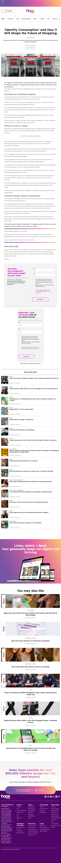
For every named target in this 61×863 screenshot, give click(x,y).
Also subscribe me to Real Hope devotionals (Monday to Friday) (43, 280)
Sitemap (53, 827)
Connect (42, 19)
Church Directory (31, 827)
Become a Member (55, 810)
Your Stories (53, 819)
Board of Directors (55, 808)
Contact (54, 19)
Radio (3, 19)
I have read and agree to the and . (43, 291)
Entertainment (26, 19)
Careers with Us (54, 812)
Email (34, 273)
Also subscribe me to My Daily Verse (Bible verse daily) (44, 285)
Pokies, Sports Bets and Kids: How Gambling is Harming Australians (30, 481)
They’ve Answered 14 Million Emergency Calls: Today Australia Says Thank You (34, 378)
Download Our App (44, 808)
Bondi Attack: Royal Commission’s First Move (23, 461)
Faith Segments (43, 812)
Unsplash (31, 240)
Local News (12, 449)
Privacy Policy (39, 291)
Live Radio (19, 806)
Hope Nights (30, 814)
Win (48, 19)
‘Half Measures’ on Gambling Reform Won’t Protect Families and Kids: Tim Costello (30, 749)
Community (19, 817)
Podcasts (10, 19)
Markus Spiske (23, 240)
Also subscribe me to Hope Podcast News (44, 283)
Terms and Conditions (32, 348)
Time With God (20, 831)
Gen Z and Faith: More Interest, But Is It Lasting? (30, 667)
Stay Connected (54, 823)
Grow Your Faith (31, 834)
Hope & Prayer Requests (33, 833)
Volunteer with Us (55, 814)
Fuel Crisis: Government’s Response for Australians (25, 523)
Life (30, 690)
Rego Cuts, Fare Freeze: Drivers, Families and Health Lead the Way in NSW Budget (30, 614)
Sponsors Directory (32, 829)
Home (28, 37)
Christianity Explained (21, 810)
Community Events (32, 825)
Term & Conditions (44, 827)
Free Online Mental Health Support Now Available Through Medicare (30, 492)
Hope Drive (30, 812)
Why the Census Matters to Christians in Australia (30, 641)
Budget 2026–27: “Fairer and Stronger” (21, 409)
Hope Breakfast (31, 806)
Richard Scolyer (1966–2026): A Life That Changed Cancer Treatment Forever (33, 388)
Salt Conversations (21, 832)
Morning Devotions (20, 827)
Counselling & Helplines (33, 831)
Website (6, 259)
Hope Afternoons (31, 810)
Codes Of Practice (43, 831)
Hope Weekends (31, 816)
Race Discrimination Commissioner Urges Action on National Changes (31, 471)
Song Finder (42, 810)
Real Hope (19, 829)
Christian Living (30, 638)
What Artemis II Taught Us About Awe (21, 419)
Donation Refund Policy (45, 829)
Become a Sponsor (55, 816)
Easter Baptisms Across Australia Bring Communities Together (29, 512)
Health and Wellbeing (16, 480)
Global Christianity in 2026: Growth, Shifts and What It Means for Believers (33, 440)
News (35, 19)
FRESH (29, 817)
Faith (17, 19)
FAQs (52, 821)
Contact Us (53, 806)
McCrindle (24, 231)
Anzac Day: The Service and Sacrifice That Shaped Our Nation (28, 502)
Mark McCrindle (31, 45)
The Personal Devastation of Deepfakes (22, 430)
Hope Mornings (31, 808)
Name (34, 268)
